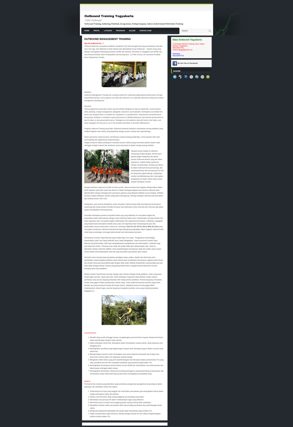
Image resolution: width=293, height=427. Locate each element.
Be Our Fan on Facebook (188, 63)
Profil (97, 31)
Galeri (132, 31)
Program (120, 31)
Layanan (108, 31)
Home (86, 31)
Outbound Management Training (107, 39)
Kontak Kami (145, 31)
